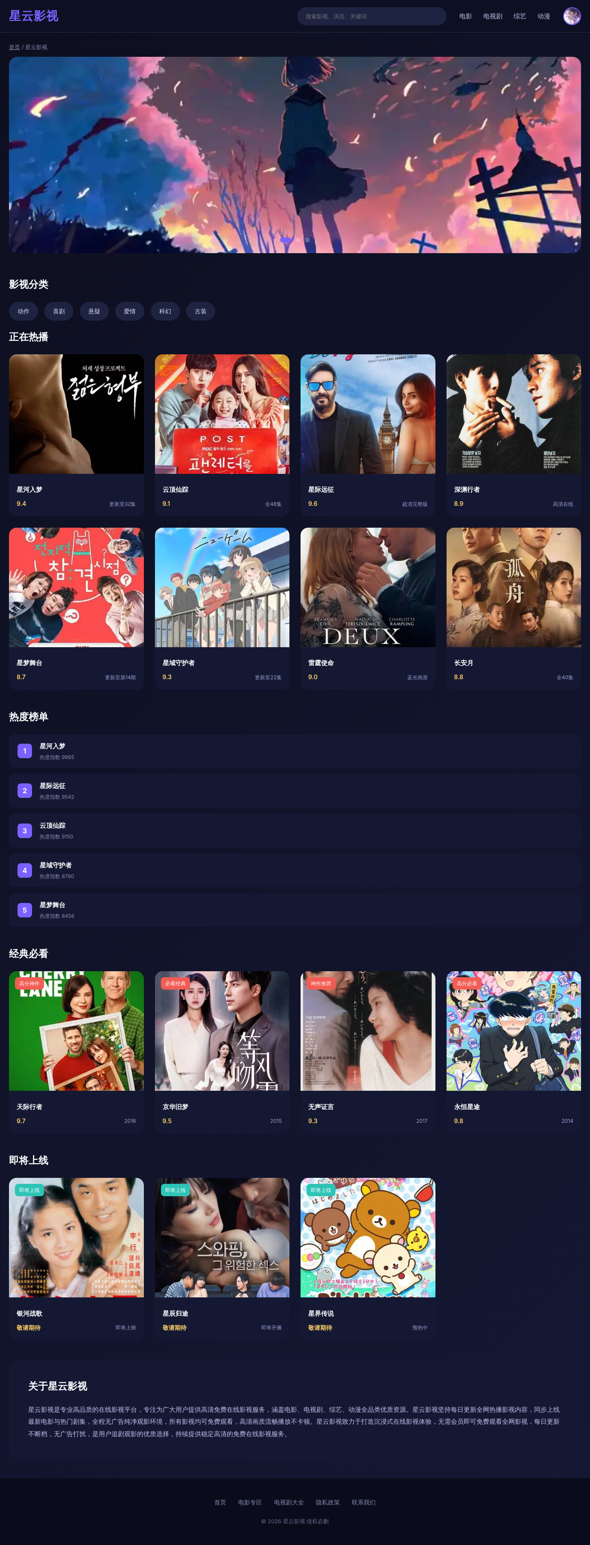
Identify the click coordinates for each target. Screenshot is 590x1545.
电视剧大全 (289, 1502)
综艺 (520, 16)
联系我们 (364, 1502)
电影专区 (250, 1502)
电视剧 (492, 16)
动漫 (543, 16)
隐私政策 (328, 1502)
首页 (14, 47)
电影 (465, 16)
